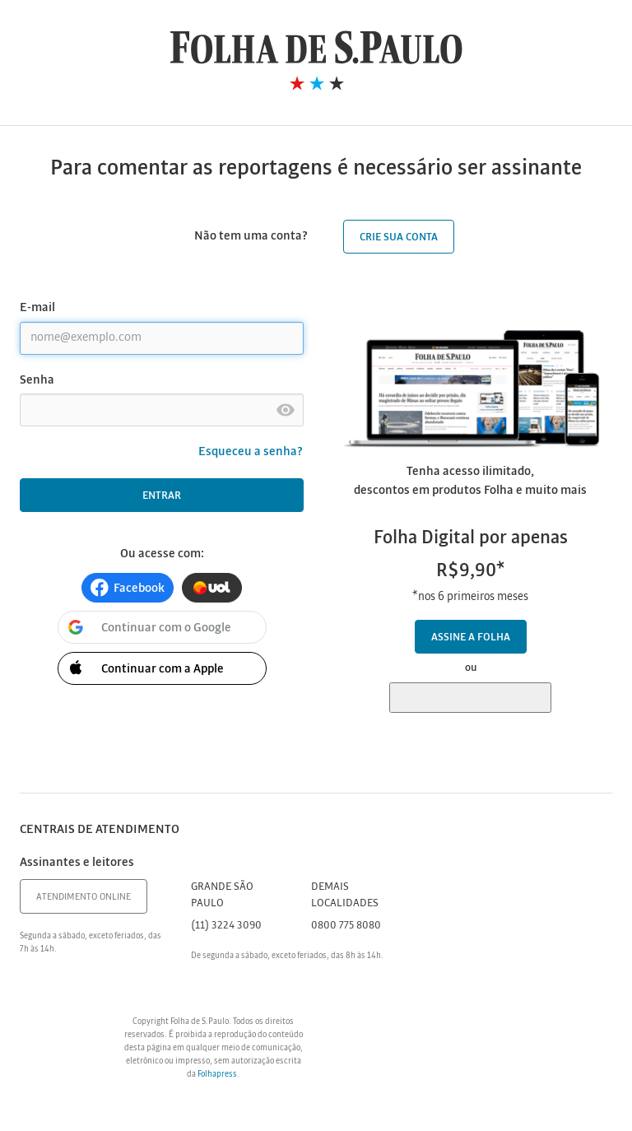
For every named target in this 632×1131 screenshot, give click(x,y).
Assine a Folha (470, 637)
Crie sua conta (399, 237)
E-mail (37, 307)
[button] (127, 588)
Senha (37, 380)
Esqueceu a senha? (251, 451)
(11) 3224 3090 (226, 925)
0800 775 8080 (346, 925)
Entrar (161, 496)
